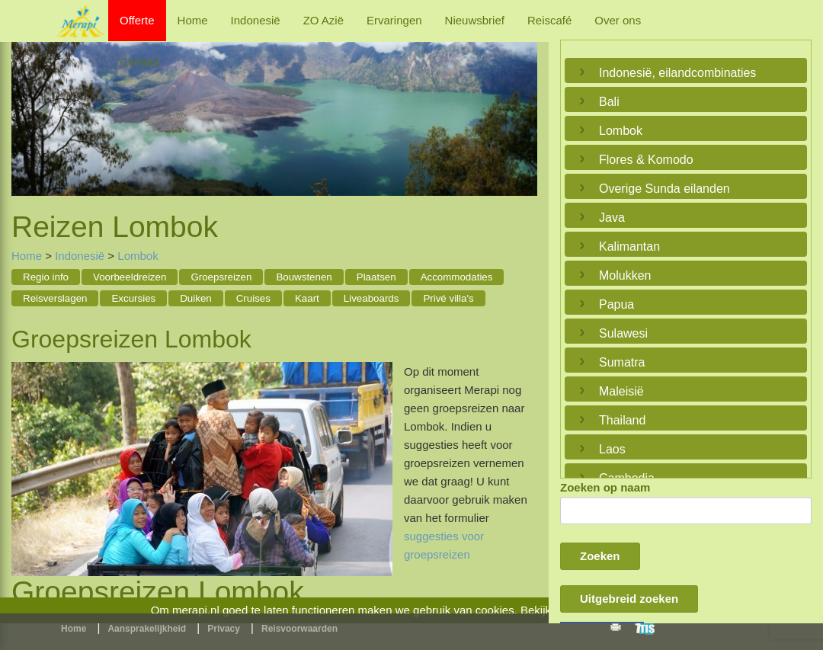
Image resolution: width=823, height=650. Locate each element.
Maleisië (621, 391)
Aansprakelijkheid (146, 628)
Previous (26, 107)
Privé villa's (448, 298)
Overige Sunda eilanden (664, 188)
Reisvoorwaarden (299, 628)
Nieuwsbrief (474, 20)
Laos (612, 449)
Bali (609, 101)
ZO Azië (323, 20)
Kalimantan (629, 246)
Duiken (196, 298)
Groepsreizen (221, 277)
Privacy (223, 628)
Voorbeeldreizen (129, 277)
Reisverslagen (55, 298)
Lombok (137, 255)
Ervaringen (394, 20)
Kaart (307, 298)
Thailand (622, 420)
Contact (139, 61)
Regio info (46, 277)
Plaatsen (376, 277)
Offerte (137, 20)
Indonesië (255, 20)
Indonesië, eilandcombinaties (677, 72)
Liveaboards (371, 298)
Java (612, 217)
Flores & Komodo (646, 159)
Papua (616, 304)
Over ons (617, 20)
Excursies (133, 298)
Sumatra (622, 362)
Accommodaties (457, 277)
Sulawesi (623, 333)
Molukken (625, 275)
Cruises (253, 298)
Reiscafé (549, 20)
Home (193, 20)
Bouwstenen (303, 277)
